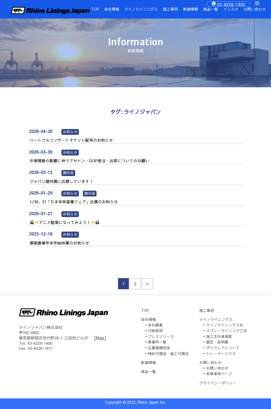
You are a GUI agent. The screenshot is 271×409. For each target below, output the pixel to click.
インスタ (230, 9)
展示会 (68, 172)
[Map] (100, 338)
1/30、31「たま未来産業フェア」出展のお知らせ (74, 201)
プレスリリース (159, 336)
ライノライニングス (141, 9)
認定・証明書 (215, 341)
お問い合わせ (254, 9)
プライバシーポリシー (217, 382)
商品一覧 (210, 9)
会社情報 (111, 9)
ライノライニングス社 (223, 325)
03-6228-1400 (231, 4)
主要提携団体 (157, 347)
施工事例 (170, 9)
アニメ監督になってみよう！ (64, 222)
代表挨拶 (154, 330)
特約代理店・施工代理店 (167, 353)
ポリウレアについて (221, 347)
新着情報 (190, 9)
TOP (95, 9)
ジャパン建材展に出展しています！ (61, 181)
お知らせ (70, 131)
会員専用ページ (217, 373)
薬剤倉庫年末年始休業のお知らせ (59, 243)
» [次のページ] (147, 284)
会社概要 (154, 325)
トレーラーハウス (219, 353)
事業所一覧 (155, 341)
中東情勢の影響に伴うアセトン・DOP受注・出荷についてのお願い (89, 160)
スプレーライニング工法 (225, 330)
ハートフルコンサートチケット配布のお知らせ (71, 140)
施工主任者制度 (217, 336)
